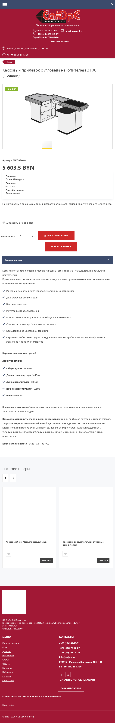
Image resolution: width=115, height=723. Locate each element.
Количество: (8, 236)
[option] (29, 527)
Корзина (6, 676)
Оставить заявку (61, 246)
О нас (5, 647)
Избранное (7, 672)
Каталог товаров (10, 643)
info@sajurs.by (73, 30)
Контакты (7, 668)
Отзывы (6, 663)
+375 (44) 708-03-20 (47, 37)
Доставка (6, 651)
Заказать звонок (59, 41)
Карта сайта (8, 680)
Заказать (46, 560)
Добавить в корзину (56, 235)
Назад (9, 62)
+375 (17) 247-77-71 (47, 30)
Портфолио (8, 655)
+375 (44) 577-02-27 (47, 33)
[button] (99, 87)
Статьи (5, 659)
